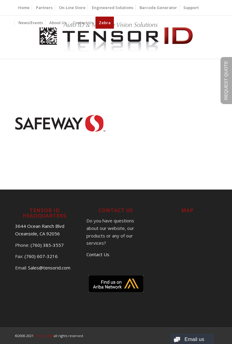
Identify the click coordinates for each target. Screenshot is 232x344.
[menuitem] (24, 7)
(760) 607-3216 (41, 256)
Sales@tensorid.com (49, 268)
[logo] (116, 37)
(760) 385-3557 (47, 245)
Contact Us (97, 254)
